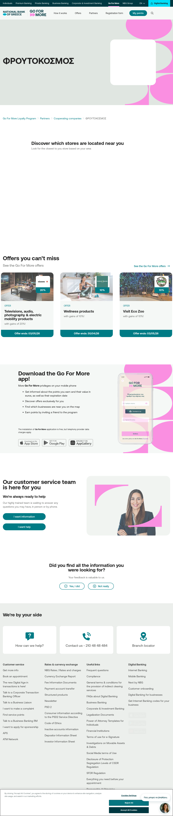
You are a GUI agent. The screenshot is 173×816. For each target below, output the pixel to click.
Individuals (7, 3)
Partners (93, 13)
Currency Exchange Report (60, 676)
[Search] (152, 13)
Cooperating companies (67, 118)
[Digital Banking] (159, 3)
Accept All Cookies (129, 810)
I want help (24, 526)
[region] (86, 802)
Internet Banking (137, 670)
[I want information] (24, 516)
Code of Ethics (53, 723)
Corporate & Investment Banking (87, 3)
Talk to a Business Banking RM (20, 720)
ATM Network (10, 739)
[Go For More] (36, 13)
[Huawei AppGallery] (82, 440)
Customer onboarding (140, 688)
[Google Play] (55, 440)
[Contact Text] (86, 640)
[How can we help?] (29, 640)
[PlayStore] (138, 723)
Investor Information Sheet (60, 741)
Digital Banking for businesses (145, 694)
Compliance (93, 676)
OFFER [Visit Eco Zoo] (126, 305)
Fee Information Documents (60, 682)
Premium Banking (24, 3)
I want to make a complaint (18, 708)
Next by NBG (135, 682)
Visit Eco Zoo (133, 311)
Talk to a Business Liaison (17, 702)
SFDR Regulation (96, 773)
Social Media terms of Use (102, 753)
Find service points (13, 714)
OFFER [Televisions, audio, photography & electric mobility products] (7, 305)
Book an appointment (15, 676)
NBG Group (128, 3)
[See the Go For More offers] (152, 266)
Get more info (10, 670)
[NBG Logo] (14, 13)
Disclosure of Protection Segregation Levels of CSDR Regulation (103, 763)
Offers (78, 13)
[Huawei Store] (138, 731)
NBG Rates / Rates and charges (63, 670)
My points (138, 13)
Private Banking (42, 3)
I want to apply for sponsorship (20, 726)
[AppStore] (138, 715)
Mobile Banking (137, 676)
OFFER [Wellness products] (67, 305)
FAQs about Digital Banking (102, 696)
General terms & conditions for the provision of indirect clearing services (105, 686)
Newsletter (51, 700)
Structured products (56, 694)
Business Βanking (97, 702)
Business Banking (60, 3)
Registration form (114, 13)
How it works (60, 13)
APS (5, 733)
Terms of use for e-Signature (103, 736)
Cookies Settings (128, 795)
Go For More (113, 3)
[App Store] (30, 440)
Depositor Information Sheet (61, 735)
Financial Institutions (98, 730)
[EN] (142, 3)
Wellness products (79, 311)
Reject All (129, 803)
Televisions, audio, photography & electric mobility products (23, 315)
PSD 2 (48, 706)
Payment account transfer (60, 688)
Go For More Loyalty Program (19, 118)
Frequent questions (98, 670)
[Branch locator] (143, 640)
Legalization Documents (100, 714)
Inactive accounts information (61, 729)
